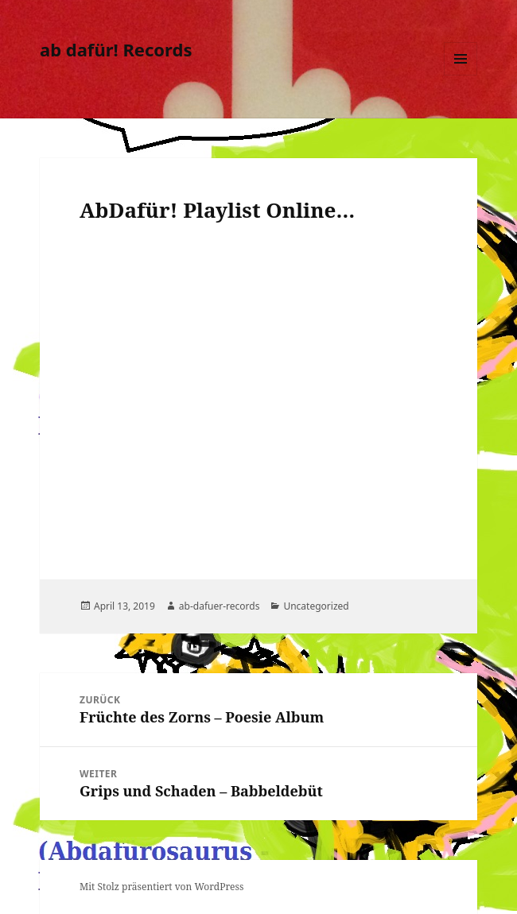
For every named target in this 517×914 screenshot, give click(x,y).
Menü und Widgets (461, 75)
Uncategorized (315, 606)
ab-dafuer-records (219, 606)
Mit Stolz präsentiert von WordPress (161, 886)
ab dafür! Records (116, 49)
